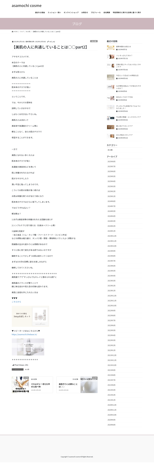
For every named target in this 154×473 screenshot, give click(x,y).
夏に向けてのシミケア (124, 126)
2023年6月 (112, 266)
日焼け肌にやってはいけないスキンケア (128, 65)
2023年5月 (112, 271)
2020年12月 (112, 405)
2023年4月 (112, 276)
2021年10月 (112, 365)
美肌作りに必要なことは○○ (68, 385)
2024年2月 (112, 226)
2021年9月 (112, 370)
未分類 (94, 41)
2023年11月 (112, 241)
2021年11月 (112, 360)
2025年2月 (112, 191)
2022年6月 (112, 325)
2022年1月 (112, 350)
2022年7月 (112, 320)
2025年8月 (112, 161)
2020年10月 (112, 415)
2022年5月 (112, 330)
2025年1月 (112, 196)
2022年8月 (112, 315)
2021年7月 (112, 380)
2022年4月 (112, 335)
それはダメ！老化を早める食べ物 (40, 385)
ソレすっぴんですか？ (124, 55)
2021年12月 (112, 355)
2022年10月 (112, 305)
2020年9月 (112, 420)
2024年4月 (112, 216)
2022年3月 (112, 340)
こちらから (16, 301)
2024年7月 (112, 206)
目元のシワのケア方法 (124, 97)
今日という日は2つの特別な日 (127, 75)
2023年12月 (112, 236)
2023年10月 (112, 246)
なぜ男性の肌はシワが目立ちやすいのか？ (128, 87)
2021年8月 (112, 375)
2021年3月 (112, 390)
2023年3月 (112, 280)
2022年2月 (112, 345)
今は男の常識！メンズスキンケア (128, 117)
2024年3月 (112, 221)
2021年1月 (112, 400)
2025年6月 (112, 171)
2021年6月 (112, 385)
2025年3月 (112, 186)
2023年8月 (112, 256)
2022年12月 (112, 295)
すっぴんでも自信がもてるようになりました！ (128, 107)
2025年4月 (112, 181)
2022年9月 (112, 310)
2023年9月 (112, 251)
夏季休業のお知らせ (123, 46)
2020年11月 (112, 410)
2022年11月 (112, 300)
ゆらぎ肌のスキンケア (124, 135)
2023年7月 (112, 261)
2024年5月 (112, 211)
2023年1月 (112, 290)
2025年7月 (112, 166)
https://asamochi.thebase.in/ (24, 334)
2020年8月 (112, 425)
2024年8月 (112, 201)
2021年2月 (112, 395)
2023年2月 (112, 285)
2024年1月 (112, 231)
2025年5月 (112, 176)
